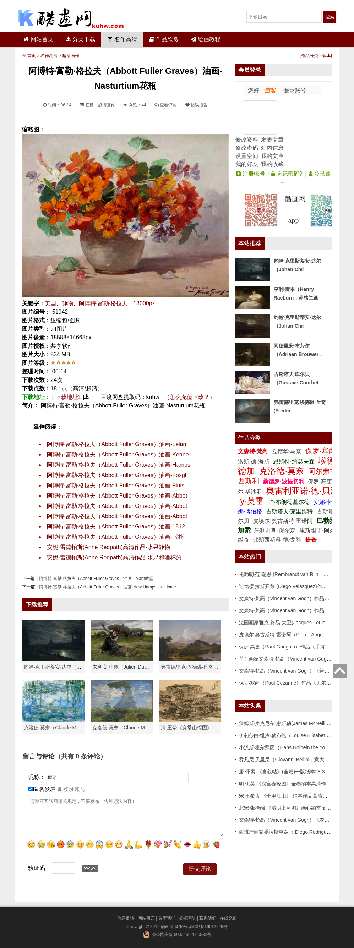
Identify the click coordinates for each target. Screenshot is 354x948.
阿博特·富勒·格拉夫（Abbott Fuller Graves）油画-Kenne (118, 454)
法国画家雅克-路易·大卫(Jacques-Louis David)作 (292, 622)
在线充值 (228, 918)
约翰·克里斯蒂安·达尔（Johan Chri (62, 667)
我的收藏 (272, 164)
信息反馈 (125, 918)
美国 (50, 303)
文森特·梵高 (253, 451)
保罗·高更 (320, 481)
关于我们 (166, 918)
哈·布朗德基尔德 (289, 502)
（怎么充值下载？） (189, 397)
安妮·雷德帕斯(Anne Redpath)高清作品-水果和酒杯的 (114, 557)
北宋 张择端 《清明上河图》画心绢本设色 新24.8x (294, 808)
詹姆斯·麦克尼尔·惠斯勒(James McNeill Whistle (291, 723)
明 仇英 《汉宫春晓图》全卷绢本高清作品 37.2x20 (294, 784)
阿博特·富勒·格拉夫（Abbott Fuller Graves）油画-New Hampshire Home (107, 587)
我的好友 (246, 164)
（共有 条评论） (81, 756)
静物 (67, 303)
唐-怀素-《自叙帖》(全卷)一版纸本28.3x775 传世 (293, 771)
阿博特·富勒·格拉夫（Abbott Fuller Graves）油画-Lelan (116, 444)
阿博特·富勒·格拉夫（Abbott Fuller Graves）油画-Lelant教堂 (96, 578)
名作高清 (122, 39)
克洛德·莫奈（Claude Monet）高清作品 (67, 727)
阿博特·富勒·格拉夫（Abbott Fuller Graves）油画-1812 (116, 527)
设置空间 (246, 156)
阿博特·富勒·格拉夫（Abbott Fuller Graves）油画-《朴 (115, 537)
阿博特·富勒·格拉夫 (103, 303)
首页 (31, 55)
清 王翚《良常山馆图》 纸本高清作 (199, 727)
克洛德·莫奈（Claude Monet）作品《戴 (135, 727)
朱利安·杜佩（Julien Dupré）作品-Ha (133, 667)
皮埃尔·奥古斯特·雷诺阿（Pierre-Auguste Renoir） (294, 634)
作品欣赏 (164, 39)
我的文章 (272, 156)
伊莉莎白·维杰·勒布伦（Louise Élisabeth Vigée (290, 735)
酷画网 (168, 926)
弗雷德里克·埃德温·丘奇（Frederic (198, 667)
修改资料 (246, 140)
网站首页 (38, 39)
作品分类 (249, 438)
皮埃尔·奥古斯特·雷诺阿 (283, 521)
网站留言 (146, 918)
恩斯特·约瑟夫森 (294, 462)
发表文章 (272, 140)
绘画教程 (205, 39)
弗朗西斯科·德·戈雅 (277, 540)
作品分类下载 (316, 55)
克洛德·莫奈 (281, 471)
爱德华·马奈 (287, 451)
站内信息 (272, 148)
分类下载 (80, 39)
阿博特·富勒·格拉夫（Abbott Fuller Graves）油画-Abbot (117, 496)
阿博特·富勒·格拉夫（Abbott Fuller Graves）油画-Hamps (118, 465)
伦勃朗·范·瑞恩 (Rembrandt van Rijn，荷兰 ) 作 (291, 574)
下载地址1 (68, 397)
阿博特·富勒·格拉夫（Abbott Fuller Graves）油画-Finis (115, 485)
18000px (144, 303)
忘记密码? (286, 174)
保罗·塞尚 (321, 451)
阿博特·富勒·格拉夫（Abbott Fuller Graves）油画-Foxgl (116, 475)
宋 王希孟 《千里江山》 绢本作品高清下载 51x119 (294, 796)
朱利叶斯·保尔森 (275, 530)
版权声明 (187, 918)
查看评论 (165, 105)
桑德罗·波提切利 (283, 481)
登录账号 (294, 90)
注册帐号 (250, 174)
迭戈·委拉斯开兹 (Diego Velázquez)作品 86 (286, 586)
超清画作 (70, 55)
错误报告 (196, 105)
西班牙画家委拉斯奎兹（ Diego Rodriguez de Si (292, 832)
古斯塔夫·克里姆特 (289, 511)
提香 (311, 540)
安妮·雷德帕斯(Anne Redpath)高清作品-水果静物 (108, 547)
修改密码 (246, 148)
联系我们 (207, 918)
